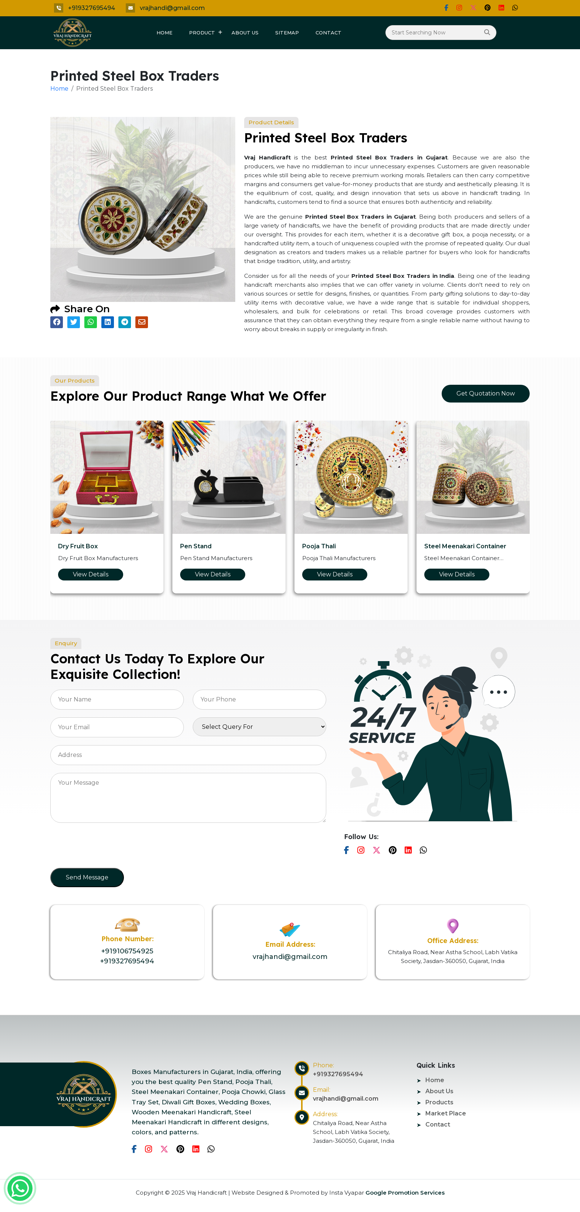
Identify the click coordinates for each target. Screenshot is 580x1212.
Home (164, 33)
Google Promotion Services (404, 1192)
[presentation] (106, 847)
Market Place (445, 1113)
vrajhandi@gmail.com (172, 7)
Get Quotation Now (485, 393)
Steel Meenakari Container (465, 546)
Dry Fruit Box (78, 546)
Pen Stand (196, 546)
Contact (328, 33)
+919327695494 (91, 7)
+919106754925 (127, 951)
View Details (90, 574)
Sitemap (287, 33)
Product (202, 33)
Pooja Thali (319, 546)
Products (439, 1102)
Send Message (87, 877)
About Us (245, 33)
